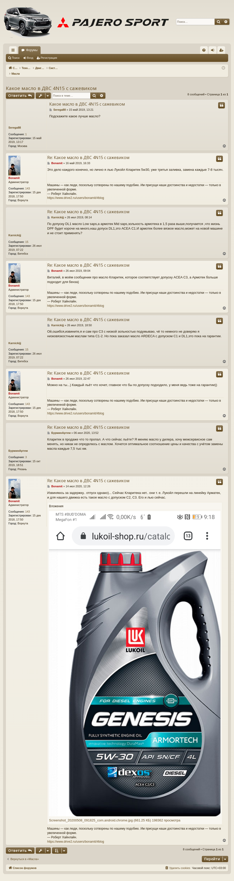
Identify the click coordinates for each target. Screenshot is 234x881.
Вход (30, 57)
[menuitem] (204, 50)
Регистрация (49, 57)
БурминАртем (18, 445)
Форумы (32, 50)
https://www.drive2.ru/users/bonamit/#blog (75, 192)
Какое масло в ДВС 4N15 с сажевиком (51, 83)
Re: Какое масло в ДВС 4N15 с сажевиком (88, 152)
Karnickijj (14, 229)
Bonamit (14, 172)
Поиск (15, 57)
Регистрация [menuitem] (222, 51)
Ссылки (14, 51)
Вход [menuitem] (213, 51)
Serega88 (14, 122)
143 (27, 183)
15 (26, 236)
